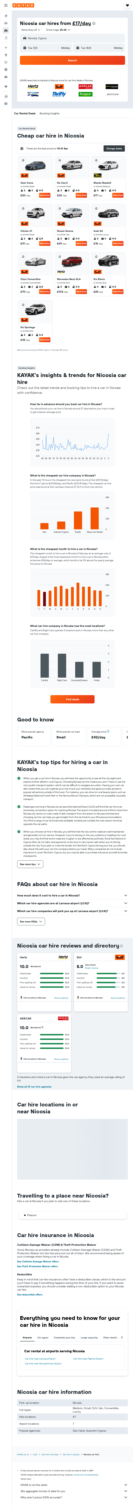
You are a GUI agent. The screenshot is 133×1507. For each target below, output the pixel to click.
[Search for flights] (5, 15)
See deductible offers (29, 1294)
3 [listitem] (103, 190)
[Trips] (5, 86)
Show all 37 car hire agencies (34, 1086)
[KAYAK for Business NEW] (5, 76)
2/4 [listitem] (39, 238)
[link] (72, 699)
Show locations (61, 998)
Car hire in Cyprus (71, 1454)
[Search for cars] (5, 30)
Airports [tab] (27, 1337)
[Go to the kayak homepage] (23, 5)
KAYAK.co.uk (23, 1454)
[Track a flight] (5, 62)
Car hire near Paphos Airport (88, 1358)
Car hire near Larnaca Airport (40, 1358)
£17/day (81, 23)
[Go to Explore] (5, 54)
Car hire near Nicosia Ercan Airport (43, 1363)
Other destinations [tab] (113, 1337)
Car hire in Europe (49, 1454)
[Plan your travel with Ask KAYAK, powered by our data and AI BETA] (5, 47)
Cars (35, 1454)
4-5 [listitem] (39, 190)
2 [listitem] (22, 190)
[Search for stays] (5, 23)
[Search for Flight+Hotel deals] (5, 37)
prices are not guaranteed (86, 1474)
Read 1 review (91, 968)
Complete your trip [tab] (64, 1337)
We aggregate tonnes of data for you (74, 1491)
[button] (6, 5)
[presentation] (93, 23)
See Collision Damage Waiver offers (38, 1261)
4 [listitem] (59, 190)
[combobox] (31, 30)
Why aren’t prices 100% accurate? (74, 1497)
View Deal (45, 195)
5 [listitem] (96, 190)
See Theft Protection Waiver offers (37, 1266)
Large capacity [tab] (89, 1337)
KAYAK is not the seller (74, 1485)
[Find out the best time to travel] (5, 69)
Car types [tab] (42, 1337)
